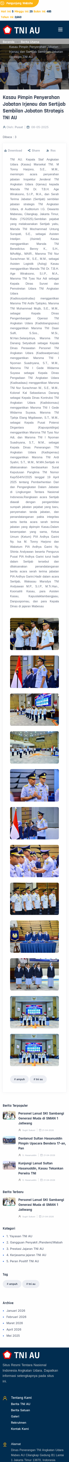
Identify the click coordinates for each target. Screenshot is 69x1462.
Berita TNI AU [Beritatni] (20, 1404)
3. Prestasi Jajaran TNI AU (25, 1249)
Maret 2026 (14, 1323)
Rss (51, 150)
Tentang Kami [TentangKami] (21, 1398)
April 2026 (13, 1329)
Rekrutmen (18, 1422)
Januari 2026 (15, 1310)
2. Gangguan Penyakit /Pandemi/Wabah (34, 1242)
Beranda (8, 42)
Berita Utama (30, 42)
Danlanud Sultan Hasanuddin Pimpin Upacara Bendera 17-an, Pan (42, 1143)
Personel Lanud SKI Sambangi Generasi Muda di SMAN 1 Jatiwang (41, 1118)
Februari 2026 (16, 1317)
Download (13, 150)
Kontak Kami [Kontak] (20, 1429)
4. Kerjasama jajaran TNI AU (26, 1255)
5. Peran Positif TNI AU (22, 1261)
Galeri (15, 1416)
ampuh (21, 1079)
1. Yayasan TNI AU (19, 1236)
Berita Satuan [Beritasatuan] (20, 1410)
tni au (39, 1079)
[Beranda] (21, 29)
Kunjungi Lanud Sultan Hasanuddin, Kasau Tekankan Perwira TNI (40, 1168)
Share (34, 150)
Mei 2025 (13, 1335)
